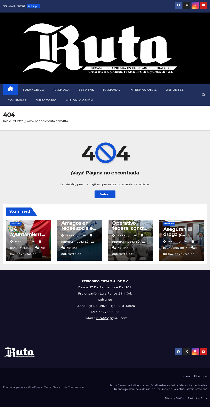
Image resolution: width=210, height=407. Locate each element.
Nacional (112, 90)
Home (186, 376)
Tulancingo (33, 90)
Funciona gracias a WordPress (23, 387)
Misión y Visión (79, 100)
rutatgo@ (103, 318)
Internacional (143, 90)
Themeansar (76, 387)
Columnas (17, 100)
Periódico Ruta (197, 398)
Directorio (46, 100)
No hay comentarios (179, 254)
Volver (105, 194)
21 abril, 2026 (25, 241)
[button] (203, 95)
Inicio (7, 121)
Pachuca (62, 90)
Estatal (86, 90)
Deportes (175, 90)
